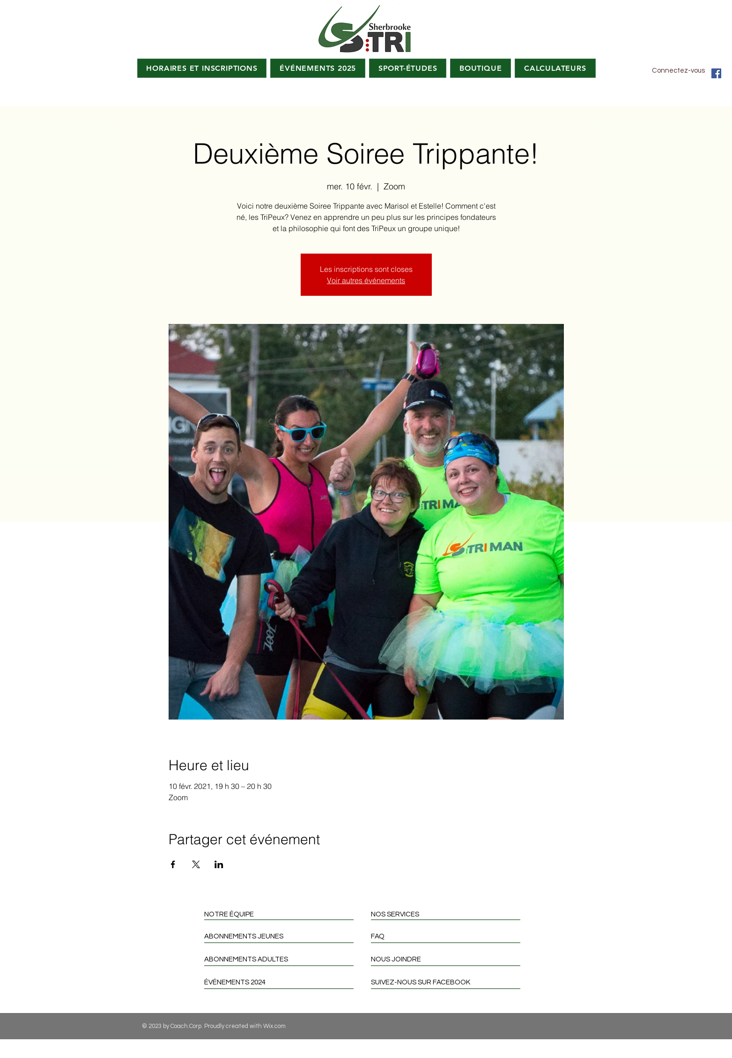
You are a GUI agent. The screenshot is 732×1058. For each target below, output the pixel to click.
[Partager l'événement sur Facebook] (173, 864)
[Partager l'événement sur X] (196, 864)
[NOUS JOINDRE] (449, 959)
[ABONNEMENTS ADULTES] (282, 959)
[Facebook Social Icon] (716, 73)
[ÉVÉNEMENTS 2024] (282, 982)
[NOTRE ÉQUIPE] (282, 914)
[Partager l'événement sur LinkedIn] (218, 864)
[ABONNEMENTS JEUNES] (282, 936)
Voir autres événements (366, 280)
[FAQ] (449, 936)
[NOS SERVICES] (449, 914)
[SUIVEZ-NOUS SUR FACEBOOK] (449, 982)
